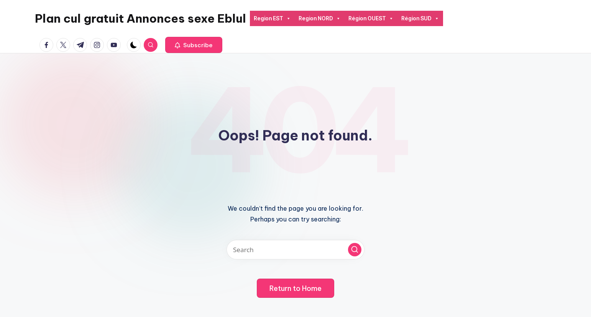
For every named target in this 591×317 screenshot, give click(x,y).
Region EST (272, 18)
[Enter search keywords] (295, 249)
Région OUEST (371, 18)
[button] (193, 45)
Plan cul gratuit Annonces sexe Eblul (140, 18)
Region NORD (320, 18)
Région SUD (420, 18)
